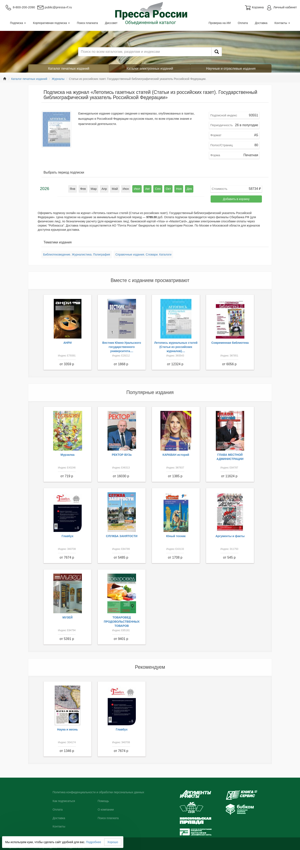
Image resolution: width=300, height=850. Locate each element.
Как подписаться (64, 801)
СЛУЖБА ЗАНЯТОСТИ (122, 536)
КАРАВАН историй (175, 454)
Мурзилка (68, 454)
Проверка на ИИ (220, 23)
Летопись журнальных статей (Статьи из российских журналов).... (176, 347)
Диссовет (111, 23)
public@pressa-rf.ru (54, 7)
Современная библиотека (230, 342)
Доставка (261, 23)
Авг (147, 188)
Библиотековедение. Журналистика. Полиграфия (76, 254)
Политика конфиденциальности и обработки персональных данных (98, 792)
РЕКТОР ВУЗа (122, 454)
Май (116, 188)
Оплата (243, 23)
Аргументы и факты (230, 536)
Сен (156, 188)
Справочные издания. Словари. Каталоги (143, 254)
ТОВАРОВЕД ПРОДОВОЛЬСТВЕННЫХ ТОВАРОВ (122, 621)
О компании (106, 809)
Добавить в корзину (236, 199)
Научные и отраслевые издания (231, 68)
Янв (76, 188)
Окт (166, 188)
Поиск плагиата (87, 23)
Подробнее (93, 842)
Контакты (282, 23)
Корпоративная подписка (51, 23)
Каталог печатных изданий (68, 68)
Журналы (58, 79)
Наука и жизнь (67, 729)
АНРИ (67, 342)
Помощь (103, 801)
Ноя (175, 188)
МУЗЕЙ (67, 617)
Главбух (68, 536)
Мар (96, 188)
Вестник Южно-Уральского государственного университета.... (121, 347)
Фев (86, 188)
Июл (137, 188)
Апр (106, 188)
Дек (185, 188)
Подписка (18, 23)
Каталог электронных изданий (149, 68)
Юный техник (176, 536)
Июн (127, 188)
